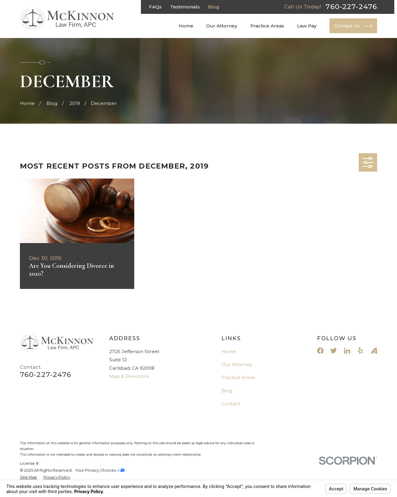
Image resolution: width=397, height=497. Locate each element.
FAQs (155, 7)
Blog (213, 7)
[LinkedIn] (347, 350)
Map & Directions (129, 376)
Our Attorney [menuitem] (221, 26)
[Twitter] (333, 350)
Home (228, 351)
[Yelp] (360, 350)
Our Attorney (236, 364)
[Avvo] (374, 350)
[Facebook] (320, 350)
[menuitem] (28, 477)
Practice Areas (238, 377)
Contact (230, 404)
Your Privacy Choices (100, 470)
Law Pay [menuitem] (307, 26)
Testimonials (185, 7)
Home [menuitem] (186, 26)
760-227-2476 (351, 6)
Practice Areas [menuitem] (267, 26)
